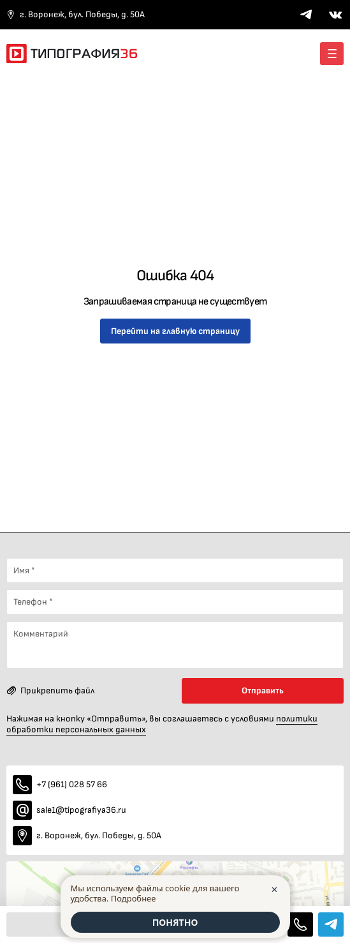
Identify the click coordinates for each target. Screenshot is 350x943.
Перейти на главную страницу (175, 331)
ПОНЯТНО (175, 922)
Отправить (263, 690)
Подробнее (133, 898)
